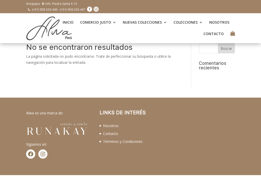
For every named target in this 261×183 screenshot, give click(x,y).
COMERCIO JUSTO (95, 22)
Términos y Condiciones (123, 140)
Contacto (110, 132)
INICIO (68, 22)
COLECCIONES (185, 22)
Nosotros (111, 124)
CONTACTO (213, 33)
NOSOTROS (219, 22)
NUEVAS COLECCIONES (142, 22)
